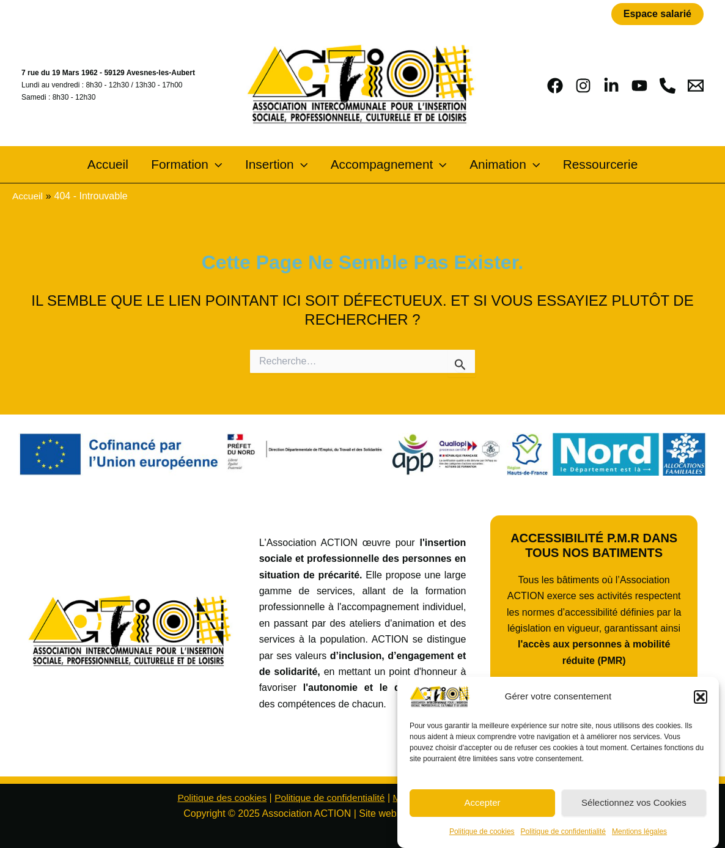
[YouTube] (639, 86)
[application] (222, 165)
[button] (700, 697)
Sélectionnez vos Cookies (633, 802)
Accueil (119, 165)
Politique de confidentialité (563, 831)
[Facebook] (555, 86)
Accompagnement (386, 165)
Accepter (482, 802)
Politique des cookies (219, 797)
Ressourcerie (589, 165)
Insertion (279, 165)
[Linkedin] (611, 86)
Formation (193, 165)
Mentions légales (639, 831)
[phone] (667, 86)
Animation (498, 165)
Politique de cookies (482, 831)
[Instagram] (583, 86)
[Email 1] (696, 86)
